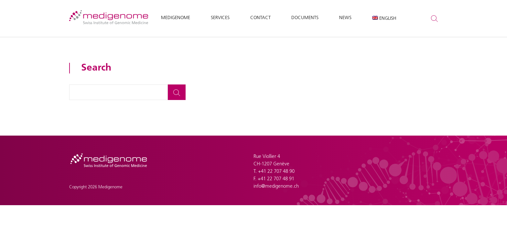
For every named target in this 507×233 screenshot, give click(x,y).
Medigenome (175, 18)
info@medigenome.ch (276, 186)
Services (220, 18)
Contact (260, 18)
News (345, 18)
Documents (304, 18)
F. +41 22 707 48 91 (273, 179)
